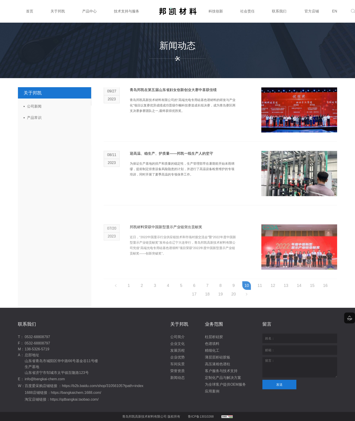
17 (204, 300)
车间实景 (177, 364)
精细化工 (212, 350)
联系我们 (279, 11)
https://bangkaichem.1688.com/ (76, 393)
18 (217, 300)
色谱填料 (212, 344)
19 (230, 300)
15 (322, 291)
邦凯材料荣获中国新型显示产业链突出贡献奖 (175, 245)
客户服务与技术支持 (221, 371)
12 (282, 291)
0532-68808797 (37, 337)
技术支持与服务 (126, 11)
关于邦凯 (57, 11)
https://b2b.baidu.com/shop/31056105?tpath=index (102, 386)
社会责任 (247, 11)
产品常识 (31, 118)
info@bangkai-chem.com (45, 379)
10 (256, 291)
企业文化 (177, 344)
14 (309, 291)
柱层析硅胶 (214, 337)
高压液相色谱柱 (217, 364)
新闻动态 (177, 378)
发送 (279, 384)
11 (269, 291)
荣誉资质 (177, 371)
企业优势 (177, 357)
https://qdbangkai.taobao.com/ (74, 399)
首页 (29, 11)
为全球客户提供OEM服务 (225, 384)
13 (295, 291)
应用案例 (212, 391)
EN (334, 11)
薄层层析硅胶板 (217, 357)
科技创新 (216, 11)
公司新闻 (31, 106)
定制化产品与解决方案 (223, 378)
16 (335, 291)
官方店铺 (312, 11)
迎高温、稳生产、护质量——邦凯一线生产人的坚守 (181, 156)
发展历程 (177, 350)
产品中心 (89, 11)
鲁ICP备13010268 (201, 416)
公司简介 (177, 337)
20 (243, 300)
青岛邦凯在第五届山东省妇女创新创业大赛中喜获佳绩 (182, 92)
